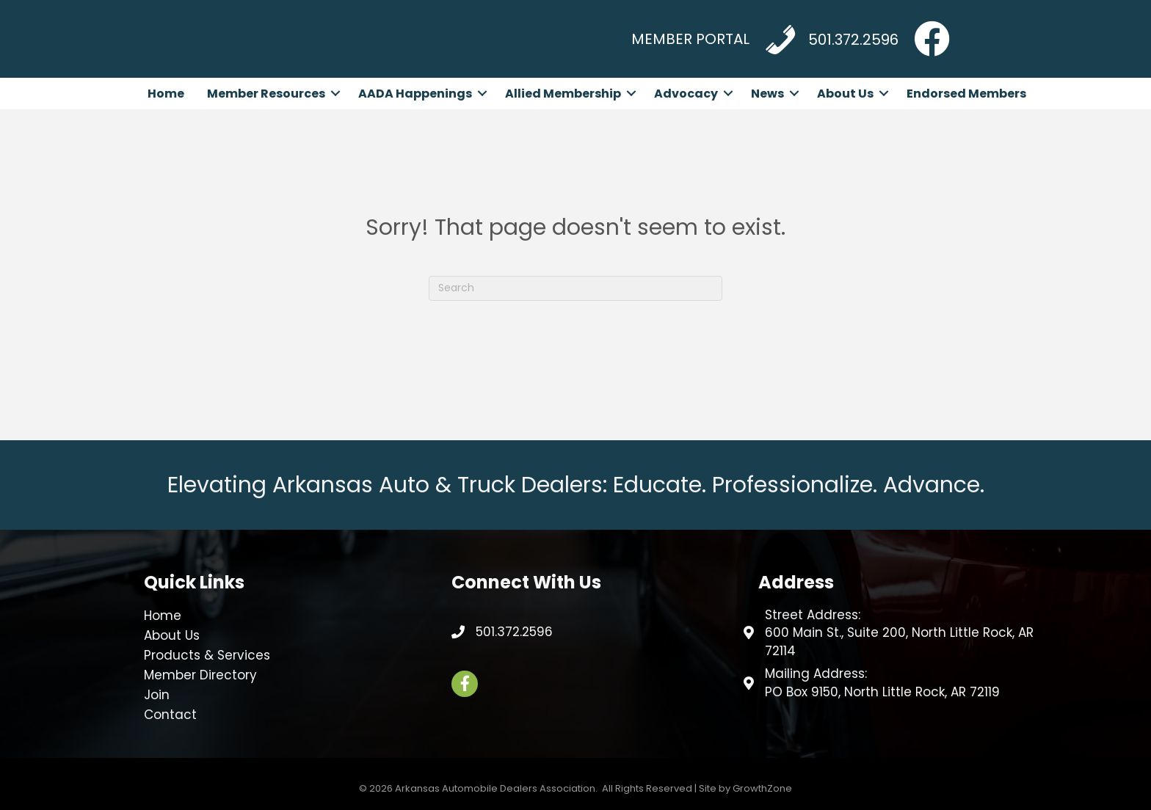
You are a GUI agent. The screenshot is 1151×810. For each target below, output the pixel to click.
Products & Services (207, 655)
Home (166, 93)
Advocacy (686, 93)
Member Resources (266, 93)
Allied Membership (563, 93)
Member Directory (200, 675)
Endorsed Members (966, 93)
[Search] (575, 288)
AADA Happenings (415, 93)
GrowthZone (762, 788)
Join (157, 695)
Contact (170, 714)
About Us (845, 93)
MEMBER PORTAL (690, 39)
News (767, 93)
